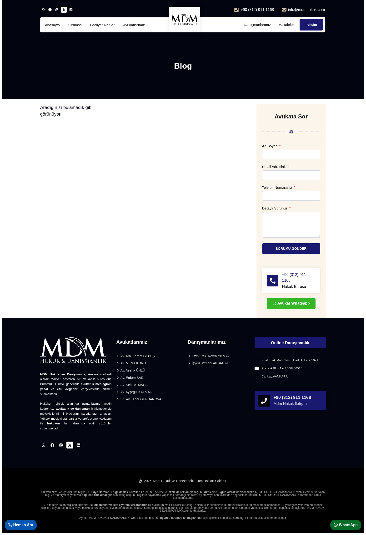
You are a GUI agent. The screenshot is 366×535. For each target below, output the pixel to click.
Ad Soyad (270, 146)
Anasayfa (52, 25)
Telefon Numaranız (277, 187)
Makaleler (286, 25)
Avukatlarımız (134, 25)
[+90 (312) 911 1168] (272, 280)
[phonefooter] (264, 401)
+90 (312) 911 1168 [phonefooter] (292, 397)
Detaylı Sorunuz (275, 208)
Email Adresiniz (275, 167)
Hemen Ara (20, 525)
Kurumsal (74, 25)
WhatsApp (346, 525)
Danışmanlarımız (257, 25)
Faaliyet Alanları (102, 25)
